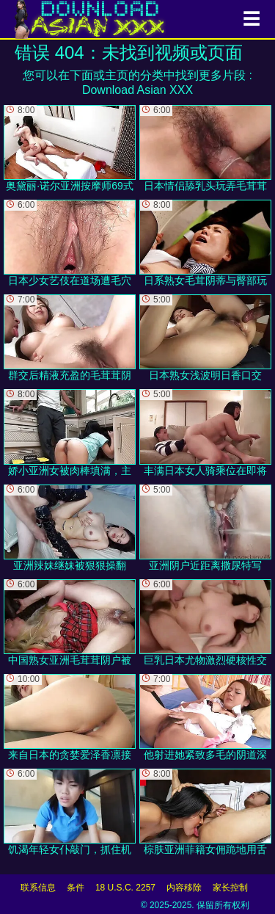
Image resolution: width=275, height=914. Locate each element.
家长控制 (230, 887)
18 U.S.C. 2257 (125, 887)
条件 (75, 887)
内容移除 (184, 887)
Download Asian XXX (137, 90)
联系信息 (38, 887)
